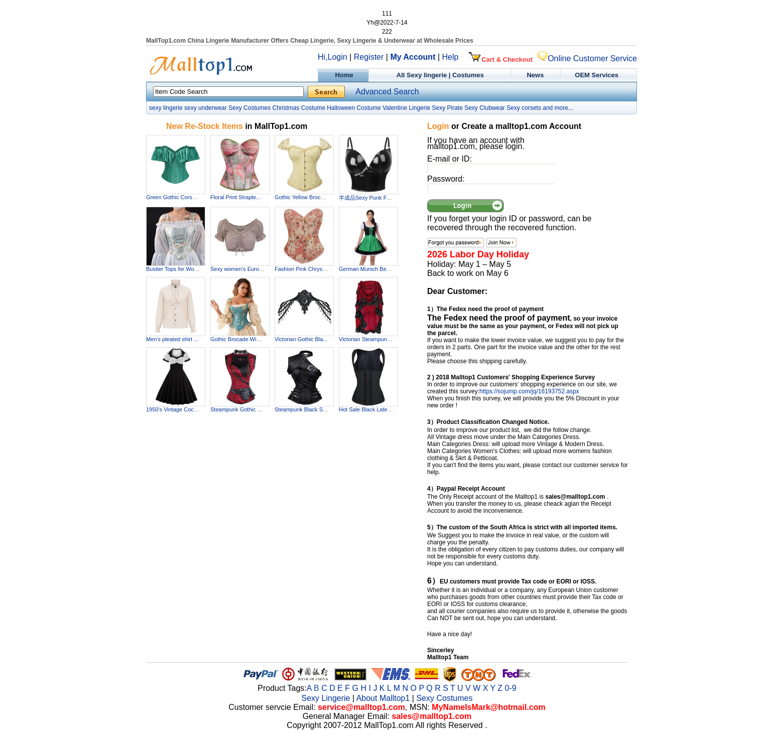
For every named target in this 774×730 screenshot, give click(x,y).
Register (369, 57)
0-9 (511, 688)
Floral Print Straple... (235, 197)
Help (450, 57)
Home (343, 75)
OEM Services (596, 75)
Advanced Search (387, 91)
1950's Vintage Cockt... (174, 409)
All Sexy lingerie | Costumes (440, 75)
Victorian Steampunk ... (367, 339)
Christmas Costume (298, 107)
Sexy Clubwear (484, 107)
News (536, 75)
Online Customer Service (587, 58)
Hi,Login (332, 57)
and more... (558, 107)
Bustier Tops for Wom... (174, 269)
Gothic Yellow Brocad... (303, 197)
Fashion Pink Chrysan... (304, 269)
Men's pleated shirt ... (172, 339)
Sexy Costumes (249, 107)
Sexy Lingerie (326, 698)
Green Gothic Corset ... (174, 197)
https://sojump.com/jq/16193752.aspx (529, 391)
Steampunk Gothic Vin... (240, 409)
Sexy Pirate (447, 107)
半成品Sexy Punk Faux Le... (373, 198)
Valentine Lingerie (406, 107)
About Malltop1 (383, 698)
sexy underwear (205, 107)
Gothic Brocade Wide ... (239, 339)
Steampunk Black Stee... (305, 409)
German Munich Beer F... (369, 269)
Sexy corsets (523, 107)
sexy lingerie (166, 107)
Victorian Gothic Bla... (301, 339)
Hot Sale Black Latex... (367, 409)
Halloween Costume (353, 107)
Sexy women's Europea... (241, 269)
